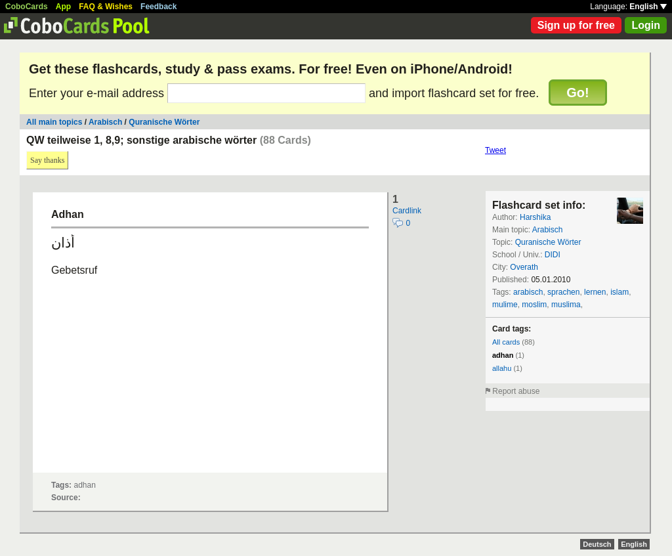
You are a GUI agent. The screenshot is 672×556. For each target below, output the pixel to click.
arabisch (528, 292)
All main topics (54, 122)
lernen (595, 292)
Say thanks (47, 160)
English (648, 6)
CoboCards (26, 6)
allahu (501, 368)
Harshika (535, 217)
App (63, 6)
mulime (505, 304)
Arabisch (105, 122)
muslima (566, 304)
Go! (577, 92)
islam (619, 292)
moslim (534, 304)
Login (645, 25)
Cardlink (406, 210)
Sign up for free (576, 25)
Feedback (158, 6)
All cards (506, 342)
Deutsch (597, 544)
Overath (524, 267)
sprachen (563, 292)
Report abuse (515, 391)
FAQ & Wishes (106, 6)
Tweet (495, 150)
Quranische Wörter (164, 122)
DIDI (552, 254)
